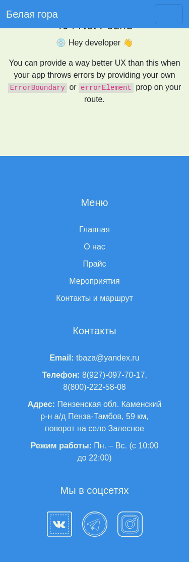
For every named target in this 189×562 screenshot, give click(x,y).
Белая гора (32, 14)
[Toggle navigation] (169, 14)
